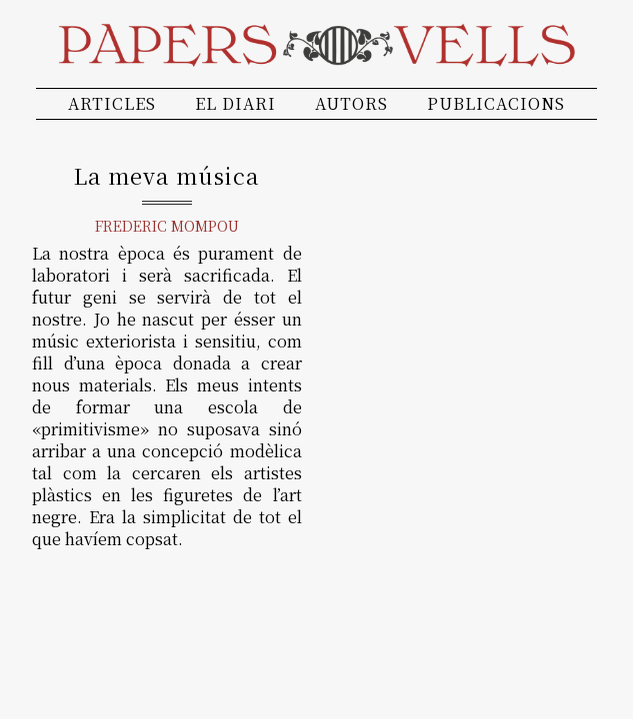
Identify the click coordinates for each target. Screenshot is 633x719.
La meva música (166, 175)
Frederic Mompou (167, 226)
